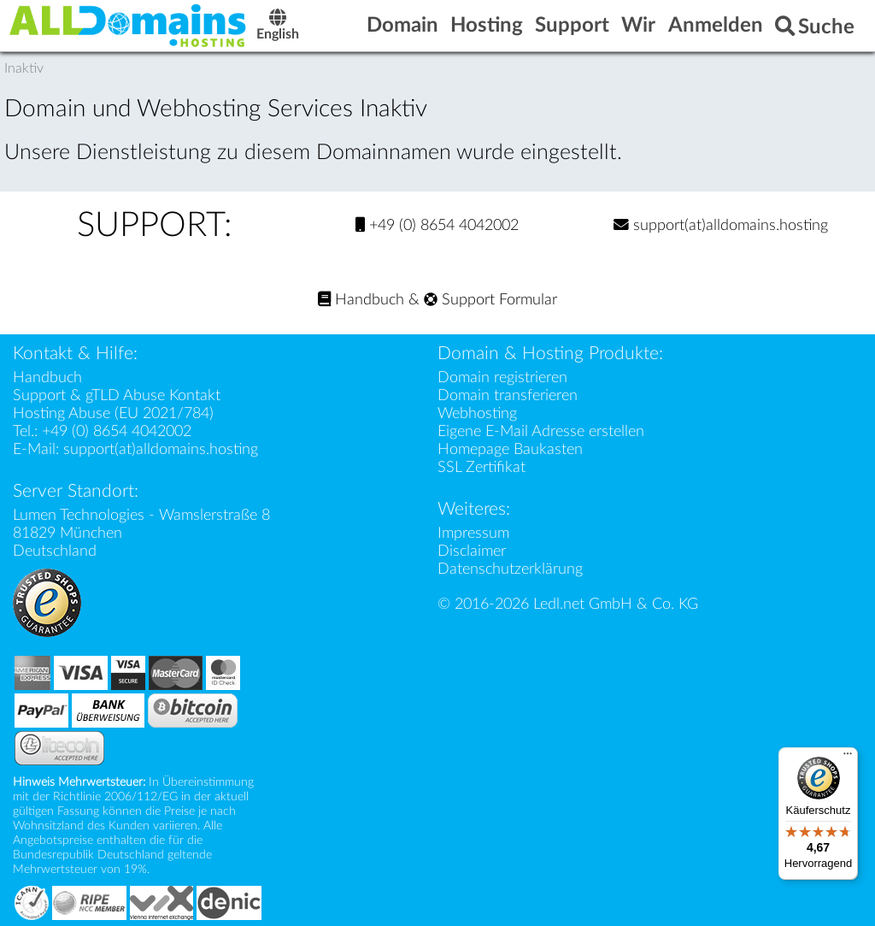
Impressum (473, 533)
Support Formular (490, 299)
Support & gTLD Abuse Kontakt (116, 395)
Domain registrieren (502, 377)
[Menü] (847, 757)
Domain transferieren (508, 395)
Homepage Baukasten (510, 449)
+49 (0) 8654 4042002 (437, 225)
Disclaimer (472, 551)
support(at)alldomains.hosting (721, 225)
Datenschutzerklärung (510, 569)
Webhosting (477, 413)
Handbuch (361, 299)
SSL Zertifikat (482, 467)
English (278, 27)
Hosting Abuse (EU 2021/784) (113, 413)
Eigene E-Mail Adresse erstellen (541, 431)
